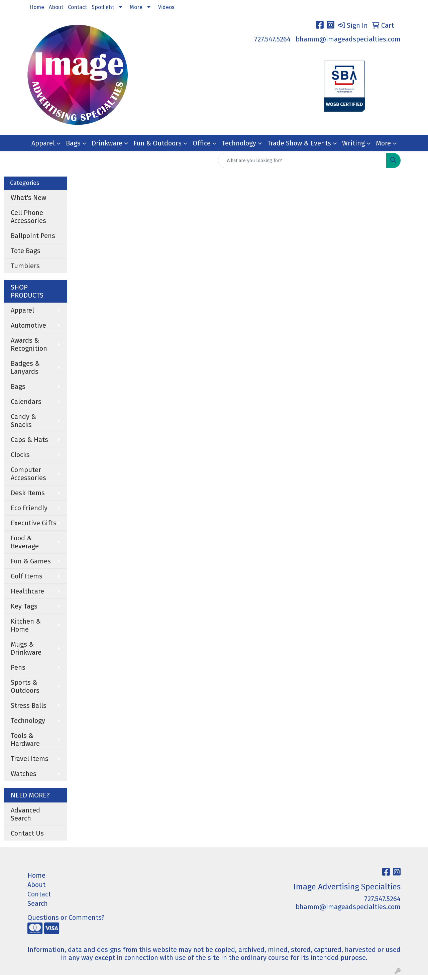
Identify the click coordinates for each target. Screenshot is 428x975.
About (56, 7)
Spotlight (103, 7)
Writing (353, 143)
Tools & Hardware (25, 740)
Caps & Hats (29, 440)
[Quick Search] (302, 160)
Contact (77, 7)
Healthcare (27, 591)
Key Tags (24, 606)
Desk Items (28, 493)
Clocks (20, 455)
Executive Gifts (34, 523)
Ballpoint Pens (33, 236)
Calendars (26, 402)
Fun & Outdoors (157, 143)
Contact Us (27, 833)
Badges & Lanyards (25, 367)
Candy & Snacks (23, 421)
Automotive (28, 325)
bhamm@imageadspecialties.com (348, 39)
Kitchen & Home (26, 625)
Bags (73, 143)
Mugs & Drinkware (26, 648)
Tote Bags (25, 251)
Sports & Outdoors (25, 686)
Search (37, 903)
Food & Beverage (25, 542)
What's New (28, 198)
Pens (18, 667)
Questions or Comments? (66, 917)
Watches (23, 774)
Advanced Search (25, 814)
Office (202, 143)
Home (37, 7)
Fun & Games (31, 561)
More (136, 7)
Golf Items (26, 576)
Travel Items (29, 759)
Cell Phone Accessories (28, 217)
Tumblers (25, 266)
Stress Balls (28, 705)
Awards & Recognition (29, 344)
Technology (239, 143)
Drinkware (107, 143)
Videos (166, 7)
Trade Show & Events (299, 143)
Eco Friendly (29, 508)
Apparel (43, 143)
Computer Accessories (28, 474)
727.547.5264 (272, 39)
